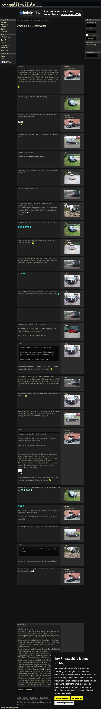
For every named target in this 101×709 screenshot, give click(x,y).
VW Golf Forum (6, 37)
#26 (19, 626)
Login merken (93, 35)
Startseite (4, 22)
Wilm (66, 204)
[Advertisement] (50, 47)
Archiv (19, 698)
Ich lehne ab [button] (77, 698)
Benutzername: (91, 22)
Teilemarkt (4, 53)
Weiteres (4, 42)
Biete (2, 58)
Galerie (3, 27)
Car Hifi (3, 40)
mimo (66, 135)
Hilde (66, 325)
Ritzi (65, 97)
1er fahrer (67, 171)
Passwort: (89, 28)
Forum (3, 34)
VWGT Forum (5, 50)
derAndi (67, 67)
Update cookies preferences (9, 708)
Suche (3, 56)
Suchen (3, 29)
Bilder (25, 698)
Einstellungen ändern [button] (64, 703)
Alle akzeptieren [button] (62, 698)
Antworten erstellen (25, 689)
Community (5, 45)
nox (65, 189)
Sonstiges (4, 47)
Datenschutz (34, 698)
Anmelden (4, 25)
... (86, 49)
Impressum (4, 31)
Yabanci (67, 274)
